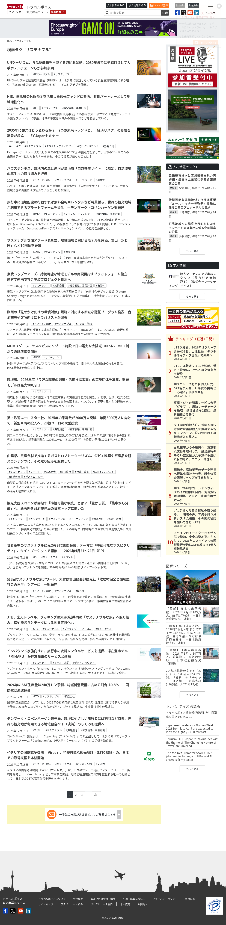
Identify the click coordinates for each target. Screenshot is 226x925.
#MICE (36, 357)
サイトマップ (45, 904)
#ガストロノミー (33, 476)
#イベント (67, 557)
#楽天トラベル (104, 628)
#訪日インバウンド (88, 146)
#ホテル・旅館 (84, 323)
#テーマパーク (84, 180)
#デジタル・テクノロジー (59, 146)
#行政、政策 (82, 471)
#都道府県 (14, 476)
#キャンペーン (37, 519)
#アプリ (37, 730)
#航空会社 (69, 696)
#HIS (35, 108)
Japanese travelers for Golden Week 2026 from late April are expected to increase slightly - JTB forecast (190, 728)
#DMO (36, 213)
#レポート (34, 471)
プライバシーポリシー (165, 898)
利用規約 (190, 898)
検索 (165, 13)
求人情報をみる (137, 5)
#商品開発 (50, 471)
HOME (10, 41)
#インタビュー (17, 519)
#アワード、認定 (42, 180)
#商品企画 (69, 251)
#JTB (35, 628)
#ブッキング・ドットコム (77, 628)
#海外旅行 (58, 429)
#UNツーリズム (41, 74)
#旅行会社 (58, 285)
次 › (96, 795)
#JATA (36, 251)
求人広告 (125, 904)
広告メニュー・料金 (72, 904)
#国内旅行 (65, 471)
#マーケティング (78, 519)
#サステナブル (62, 74)
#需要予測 (108, 146)
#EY (18, 146)
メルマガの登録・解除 (103, 898)
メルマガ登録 (159, 5)
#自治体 (100, 285)
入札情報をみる (115, 5)
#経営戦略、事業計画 (74, 108)
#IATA (36, 696)
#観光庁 (80, 590)
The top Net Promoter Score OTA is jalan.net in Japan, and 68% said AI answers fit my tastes (189, 756)
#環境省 (100, 180)
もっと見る (192, 251)
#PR (35, 557)
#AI (10, 146)
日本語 (179, 5)
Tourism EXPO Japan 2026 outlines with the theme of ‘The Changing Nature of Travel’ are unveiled (192, 742)
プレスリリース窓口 (102, 904)
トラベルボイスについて (52, 898)
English (193, 5)
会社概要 (78, 898)
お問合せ (143, 904)
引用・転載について (134, 898)
